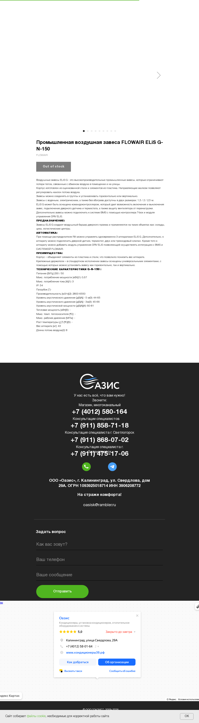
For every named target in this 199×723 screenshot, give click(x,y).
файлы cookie (36, 716)
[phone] (99, 559)
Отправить (62, 591)
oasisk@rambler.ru (99, 505)
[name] (99, 544)
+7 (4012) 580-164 (99, 412)
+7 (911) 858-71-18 (100, 426)
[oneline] (99, 575)
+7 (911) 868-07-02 (100, 440)
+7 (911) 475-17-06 (100, 454)
